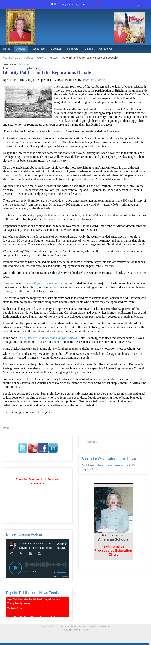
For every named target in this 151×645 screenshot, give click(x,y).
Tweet (6, 427)
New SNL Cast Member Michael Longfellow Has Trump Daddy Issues (33, 602)
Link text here (94, 4)
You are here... (12, 57)
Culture (41, 57)
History (54, 57)
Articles (28, 57)
